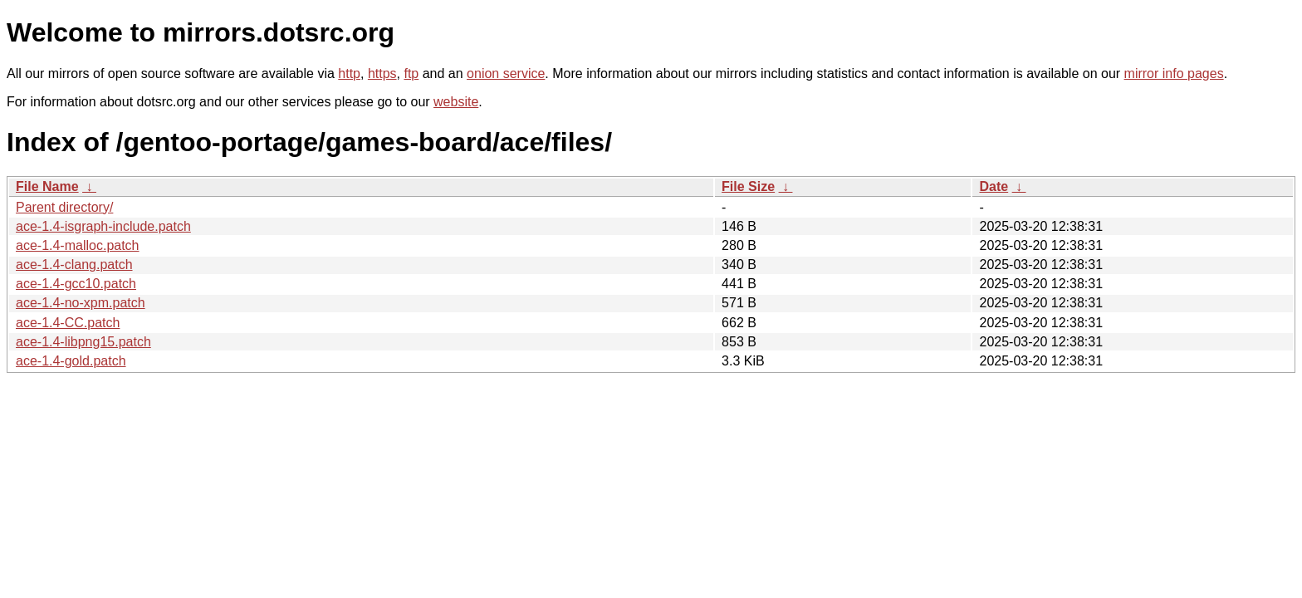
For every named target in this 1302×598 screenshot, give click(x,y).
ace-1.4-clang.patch (74, 264)
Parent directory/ (64, 207)
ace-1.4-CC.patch (68, 323)
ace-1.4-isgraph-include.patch (103, 226)
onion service (506, 73)
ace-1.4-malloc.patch (78, 245)
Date (993, 186)
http (349, 73)
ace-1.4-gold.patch (71, 361)
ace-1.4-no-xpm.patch (80, 303)
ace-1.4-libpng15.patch (83, 342)
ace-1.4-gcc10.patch (76, 284)
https (382, 73)
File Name (47, 186)
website (455, 102)
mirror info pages (1174, 73)
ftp (411, 73)
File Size (748, 186)
